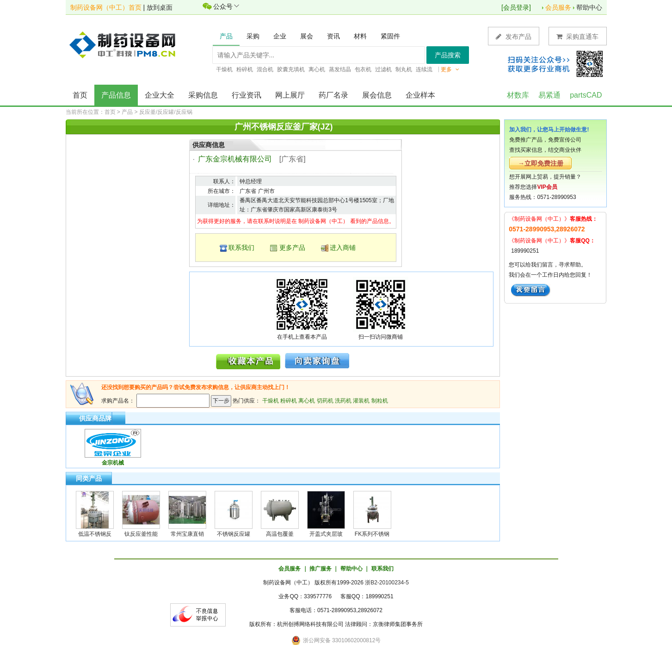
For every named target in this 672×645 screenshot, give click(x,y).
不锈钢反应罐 (233, 534)
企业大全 (159, 95)
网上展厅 (290, 95)
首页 (80, 95)
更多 (450, 69)
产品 (127, 112)
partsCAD (586, 95)
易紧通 (549, 95)
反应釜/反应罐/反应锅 (165, 112)
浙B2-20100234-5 (387, 582)
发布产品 (513, 36)
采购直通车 (577, 36)
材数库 (518, 95)
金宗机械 (113, 462)
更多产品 (292, 247)
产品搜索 (448, 55)
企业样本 (420, 95)
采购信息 (203, 95)
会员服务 (558, 7)
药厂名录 (333, 95)
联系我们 (241, 247)
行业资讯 (246, 95)
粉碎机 (288, 400)
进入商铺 (343, 247)
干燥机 (270, 400)
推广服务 (320, 568)
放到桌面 (160, 7)
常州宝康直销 (187, 534)
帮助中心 (589, 7)
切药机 (325, 400)
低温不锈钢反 (94, 534)
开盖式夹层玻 (326, 534)
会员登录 (516, 7)
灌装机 (361, 400)
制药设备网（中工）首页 (106, 7)
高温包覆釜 (280, 534)
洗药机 (343, 400)
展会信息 (377, 95)
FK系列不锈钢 (372, 534)
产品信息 (116, 95)
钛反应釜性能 (141, 534)
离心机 (306, 400)
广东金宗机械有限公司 (235, 159)
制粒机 (379, 400)
